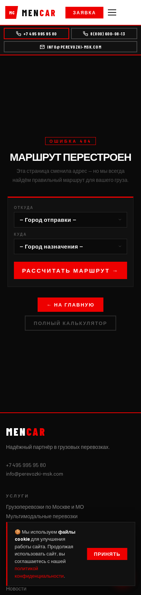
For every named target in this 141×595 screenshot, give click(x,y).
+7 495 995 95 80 (36, 33)
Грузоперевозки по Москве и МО (45, 506)
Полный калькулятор (70, 323)
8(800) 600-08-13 (104, 33)
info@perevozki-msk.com (70, 46)
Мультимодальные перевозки (41, 516)
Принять (107, 554)
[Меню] (112, 12)
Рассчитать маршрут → (70, 270)
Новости (16, 588)
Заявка (84, 12)
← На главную (71, 305)
